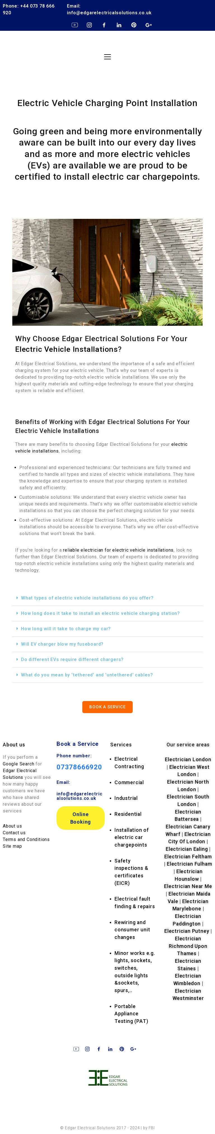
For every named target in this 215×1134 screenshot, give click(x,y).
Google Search (19, 764)
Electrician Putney (186, 931)
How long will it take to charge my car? (66, 628)
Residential (128, 814)
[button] (107, 598)
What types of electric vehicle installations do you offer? (87, 598)
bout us (15, 745)
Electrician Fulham (189, 864)
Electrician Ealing (187, 849)
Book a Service (78, 744)
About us (12, 826)
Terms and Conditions (26, 839)
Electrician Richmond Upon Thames (188, 946)
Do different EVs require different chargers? (72, 659)
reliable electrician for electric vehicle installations (118, 550)
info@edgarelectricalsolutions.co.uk (79, 796)
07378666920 (79, 767)
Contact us (14, 832)
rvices (121, 745)
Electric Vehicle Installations (66, 349)
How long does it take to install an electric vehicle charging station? (100, 613)
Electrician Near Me (188, 886)
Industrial (126, 798)
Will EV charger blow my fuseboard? (62, 644)
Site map (12, 846)
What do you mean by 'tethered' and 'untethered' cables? (87, 675)
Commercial (129, 782)
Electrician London (188, 759)
